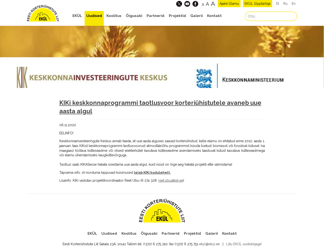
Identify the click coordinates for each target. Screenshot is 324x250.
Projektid (177, 16)
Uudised (94, 16)
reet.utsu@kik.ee (170, 180)
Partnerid (156, 16)
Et (277, 3)
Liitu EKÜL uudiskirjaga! (244, 244)
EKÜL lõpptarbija (257, 3)
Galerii (196, 16)
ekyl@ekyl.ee (209, 244)
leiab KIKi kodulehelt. (152, 172)
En (294, 3)
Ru (285, 3)
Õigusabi (134, 16)
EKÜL (77, 16)
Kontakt (214, 16)
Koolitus (113, 16)
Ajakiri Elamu (229, 3)
